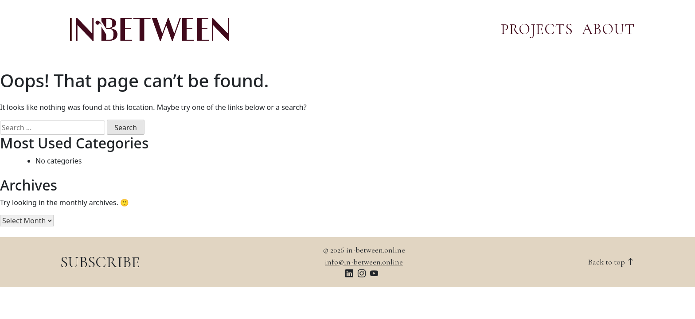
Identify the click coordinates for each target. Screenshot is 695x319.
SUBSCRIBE (100, 262)
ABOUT (608, 29)
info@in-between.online (364, 262)
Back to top (611, 262)
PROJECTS (537, 29)
